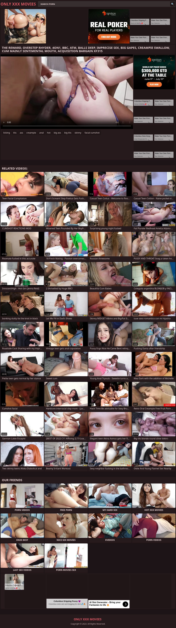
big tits (67, 132)
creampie (31, 132)
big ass (57, 132)
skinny (78, 132)
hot (48, 132)
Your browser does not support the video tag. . (67, 91)
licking (6, 132)
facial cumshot (92, 132)
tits (14, 132)
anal (41, 132)
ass (21, 132)
